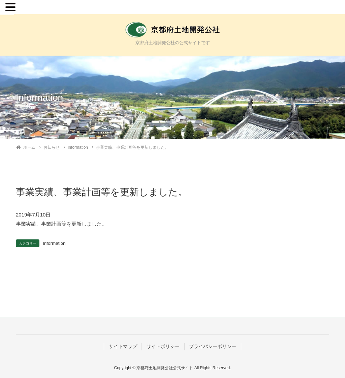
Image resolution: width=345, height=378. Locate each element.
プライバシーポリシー (212, 346)
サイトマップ (123, 346)
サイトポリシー (163, 346)
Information (54, 243)
